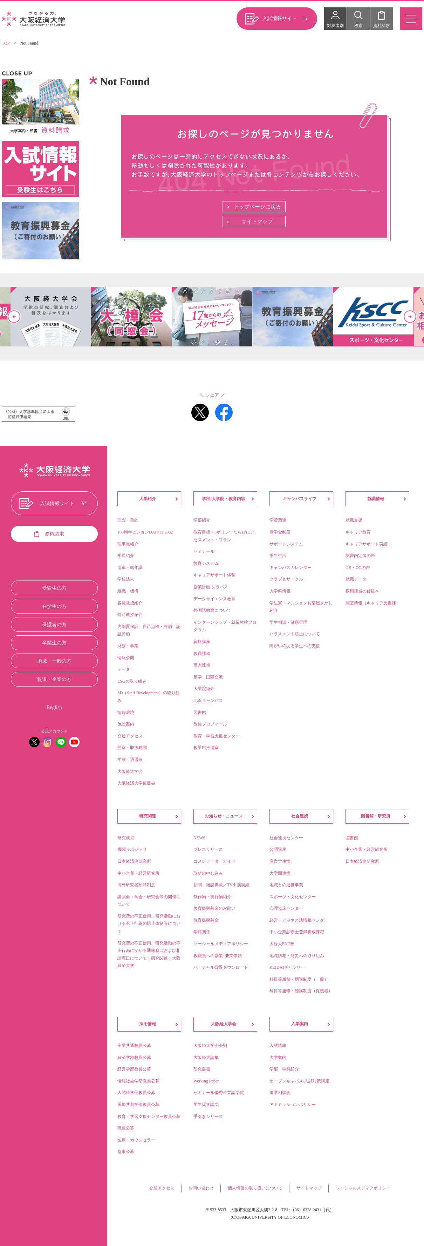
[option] (212, 316)
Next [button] (410, 317)
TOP (5, 43)
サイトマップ (257, 221)
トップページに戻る (257, 207)
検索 (358, 25)
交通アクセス (162, 1188)
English (54, 707)
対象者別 (335, 25)
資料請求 (381, 25)
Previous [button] (14, 317)
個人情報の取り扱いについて (255, 1188)
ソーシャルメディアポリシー (363, 1188)
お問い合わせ (201, 1188)
